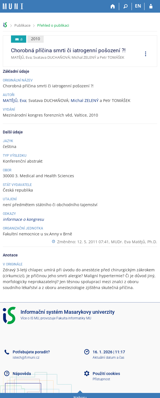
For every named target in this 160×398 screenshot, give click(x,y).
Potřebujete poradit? (31, 352)
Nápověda (22, 373)
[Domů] (112, 6)
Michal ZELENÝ (85, 100)
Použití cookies (106, 373)
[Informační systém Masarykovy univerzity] (13, 6)
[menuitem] (143, 54)
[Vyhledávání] (125, 6)
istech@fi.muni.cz (26, 358)
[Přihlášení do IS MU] (151, 6)
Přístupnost (101, 379)
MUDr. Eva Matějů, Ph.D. (134, 241)
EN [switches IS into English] (138, 6)
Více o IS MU (30, 318)
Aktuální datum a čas (108, 358)
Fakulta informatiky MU (73, 318)
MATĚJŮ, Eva (14, 100)
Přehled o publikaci (53, 25)
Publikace (22, 25)
